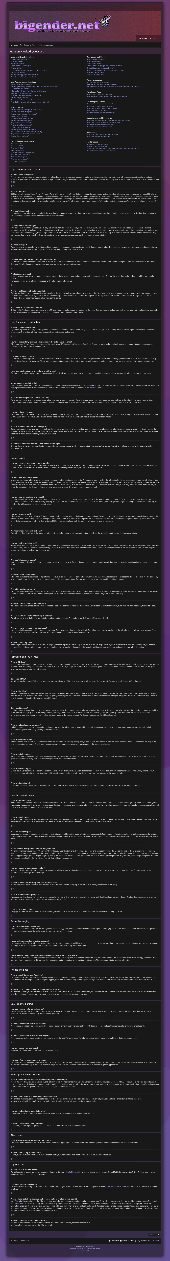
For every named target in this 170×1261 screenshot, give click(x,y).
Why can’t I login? (17, 68)
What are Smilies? (17, 148)
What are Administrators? (95, 59)
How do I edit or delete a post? (21, 112)
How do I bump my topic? (20, 136)
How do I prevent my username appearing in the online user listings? (35, 87)
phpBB (92, 388)
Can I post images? (17, 150)
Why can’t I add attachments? (21, 125)
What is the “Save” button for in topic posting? (27, 132)
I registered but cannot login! (21, 66)
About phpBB (28, 1175)
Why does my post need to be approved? (25, 134)
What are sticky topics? (19, 157)
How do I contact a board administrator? (100, 151)
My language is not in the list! (21, 93)
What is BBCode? (17, 144)
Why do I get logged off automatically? (24, 75)
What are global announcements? (23, 153)
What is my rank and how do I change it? (25, 100)
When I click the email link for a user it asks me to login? (30, 102)
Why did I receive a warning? (21, 127)
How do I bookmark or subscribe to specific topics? (104, 123)
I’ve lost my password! (18, 73)
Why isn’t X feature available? (96, 147)
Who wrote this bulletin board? (97, 144)
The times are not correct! (20, 89)
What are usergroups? (94, 64)
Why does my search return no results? (100, 106)
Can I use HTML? (17, 146)
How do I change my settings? (21, 85)
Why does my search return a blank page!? (101, 109)
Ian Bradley (90, 1246)
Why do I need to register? (20, 59)
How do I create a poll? (19, 116)
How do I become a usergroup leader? (100, 68)
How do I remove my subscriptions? (99, 127)
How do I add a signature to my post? (24, 114)
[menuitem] (153, 39)
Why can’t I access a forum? (21, 123)
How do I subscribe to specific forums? (100, 125)
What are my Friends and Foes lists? (99, 94)
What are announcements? (20, 155)
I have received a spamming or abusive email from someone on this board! (112, 87)
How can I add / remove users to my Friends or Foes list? (106, 97)
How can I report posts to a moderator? (24, 130)
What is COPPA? (17, 62)
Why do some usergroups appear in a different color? (105, 70)
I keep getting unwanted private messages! (101, 85)
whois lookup (20, 1204)
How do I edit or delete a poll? (21, 121)
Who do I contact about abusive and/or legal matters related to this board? (112, 149)
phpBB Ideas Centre (113, 1187)
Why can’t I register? (18, 64)
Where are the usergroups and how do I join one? (103, 66)
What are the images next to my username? (26, 96)
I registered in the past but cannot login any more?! (29, 70)
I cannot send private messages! (97, 82)
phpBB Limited (74, 1172)
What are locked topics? (19, 159)
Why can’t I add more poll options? (23, 119)
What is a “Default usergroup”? (97, 73)
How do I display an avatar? (20, 98)
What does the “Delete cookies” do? (23, 77)
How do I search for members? (97, 111)
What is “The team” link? (95, 75)
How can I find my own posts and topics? (100, 113)
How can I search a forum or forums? (99, 104)
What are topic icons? (18, 161)
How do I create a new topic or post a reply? (26, 110)
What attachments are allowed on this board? (102, 135)
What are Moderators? (94, 62)
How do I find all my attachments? (98, 137)
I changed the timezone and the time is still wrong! (28, 91)
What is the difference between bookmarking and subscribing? (108, 121)
